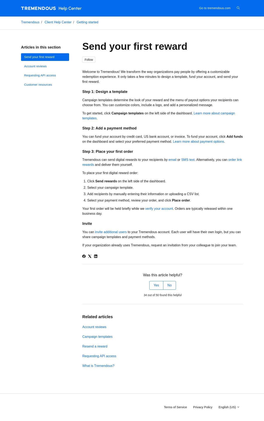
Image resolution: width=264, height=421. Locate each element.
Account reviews (94, 327)
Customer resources (38, 84)
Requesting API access (99, 356)
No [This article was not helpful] (169, 285)
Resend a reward (94, 346)
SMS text (188, 159)
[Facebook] (84, 257)
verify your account (159, 208)
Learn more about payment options (198, 141)
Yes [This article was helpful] (156, 285)
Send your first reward (39, 57)
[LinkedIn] (95, 257)
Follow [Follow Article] (89, 59)
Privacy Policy (202, 407)
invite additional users (111, 232)
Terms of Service (175, 407)
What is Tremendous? (98, 366)
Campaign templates (97, 336)
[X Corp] (89, 257)
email (172, 159)
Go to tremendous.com (215, 8)
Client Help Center (58, 22)
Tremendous (30, 22)
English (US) (229, 407)
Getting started (87, 22)
